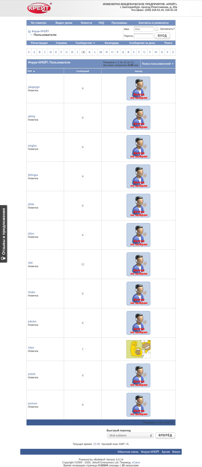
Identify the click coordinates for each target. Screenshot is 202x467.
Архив (166, 451)
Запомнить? (164, 28)
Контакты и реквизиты (154, 22)
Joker (31, 347)
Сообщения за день (142, 42)
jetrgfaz (32, 145)
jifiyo (31, 233)
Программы (119, 22)
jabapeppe (34, 87)
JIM (30, 263)
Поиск (168, 42)
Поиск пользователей (156, 63)
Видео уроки (64, 22)
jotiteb (32, 374)
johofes (32, 321)
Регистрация (39, 42)
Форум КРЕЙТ (40, 31)
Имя (126, 29)
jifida (31, 204)
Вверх (176, 451)
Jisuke (31, 292)
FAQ (101, 22)
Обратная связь (127, 451)
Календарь (112, 42)
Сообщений (82, 71)
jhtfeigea (33, 175)
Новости (86, 22)
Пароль (128, 35)
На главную (38, 22)
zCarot (136, 462)
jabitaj (31, 116)
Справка (61, 42)
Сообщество (85, 42)
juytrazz (32, 403)
